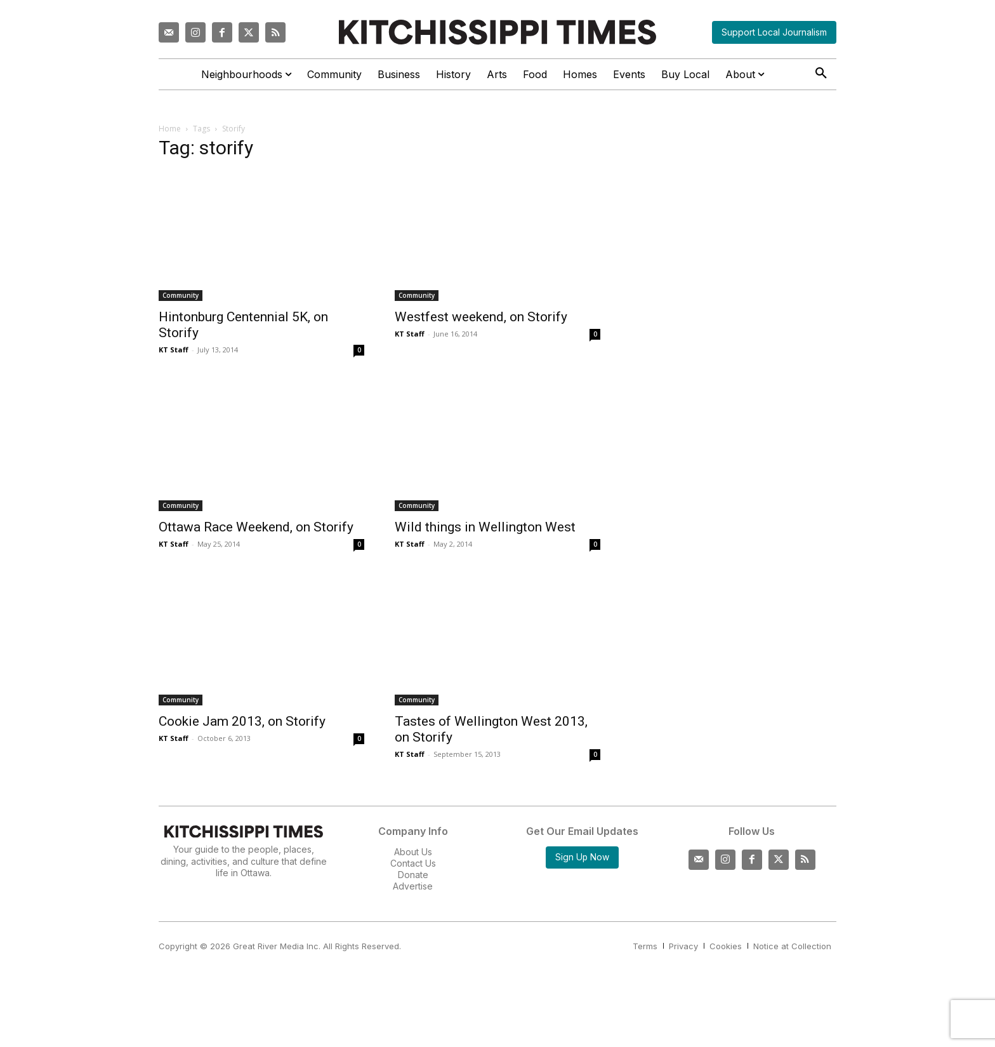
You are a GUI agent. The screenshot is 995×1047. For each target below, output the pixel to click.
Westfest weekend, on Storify (481, 316)
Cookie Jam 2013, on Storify (242, 721)
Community (180, 295)
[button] (821, 73)
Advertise (413, 886)
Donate (413, 874)
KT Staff (173, 349)
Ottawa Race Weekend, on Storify (256, 527)
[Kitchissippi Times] (497, 32)
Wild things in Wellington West (485, 527)
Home (170, 128)
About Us (413, 851)
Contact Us (413, 863)
